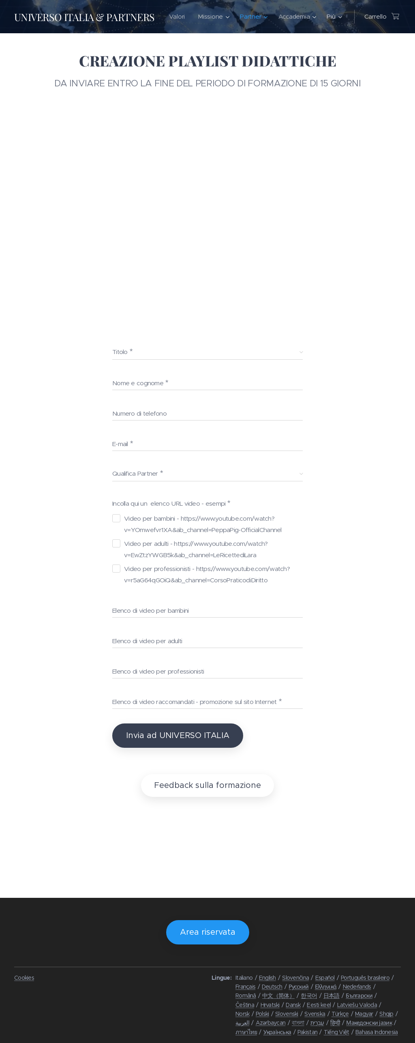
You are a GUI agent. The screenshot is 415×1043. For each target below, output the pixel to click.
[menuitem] (222, 16)
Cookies (24, 977)
